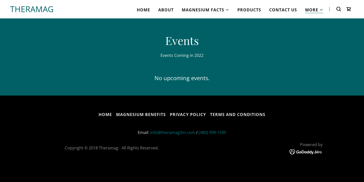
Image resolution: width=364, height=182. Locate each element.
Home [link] (143, 10)
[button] (205, 10)
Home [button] (105, 114)
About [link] (166, 10)
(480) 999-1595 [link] (212, 132)
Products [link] (249, 10)
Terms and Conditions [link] (237, 114)
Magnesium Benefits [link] (141, 114)
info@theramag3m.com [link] (172, 132)
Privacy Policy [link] (188, 114)
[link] (32, 10)
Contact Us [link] (283, 10)
